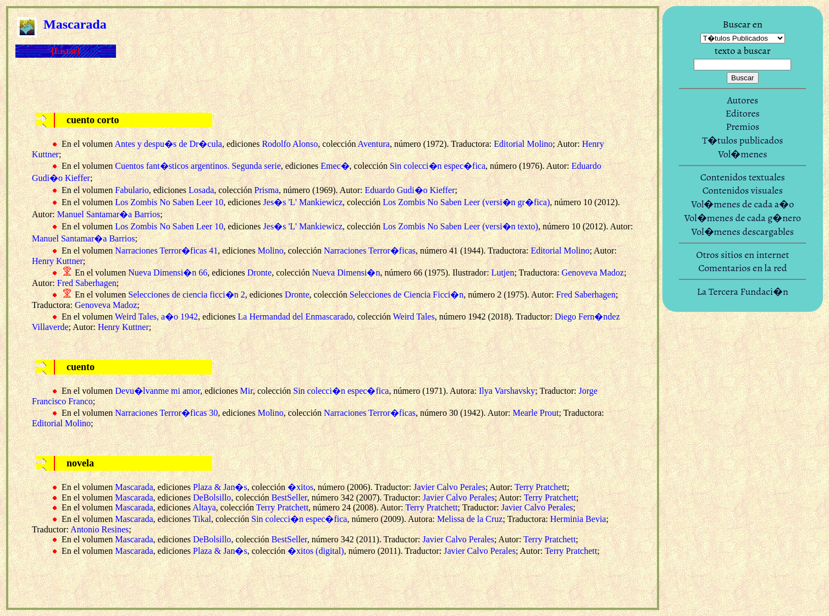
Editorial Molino (523, 143)
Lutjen (503, 272)
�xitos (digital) (316, 551)
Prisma (267, 190)
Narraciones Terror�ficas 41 (166, 250)
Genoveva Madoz (593, 272)
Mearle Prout (535, 412)
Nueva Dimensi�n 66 (167, 272)
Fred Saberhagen (87, 283)
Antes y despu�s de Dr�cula (168, 143)
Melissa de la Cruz (470, 519)
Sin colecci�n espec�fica (437, 165)
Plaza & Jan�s (220, 487)
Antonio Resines (99, 529)
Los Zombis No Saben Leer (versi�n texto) (460, 226)
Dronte (259, 272)
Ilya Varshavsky (507, 390)
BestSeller (289, 497)
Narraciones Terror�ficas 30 (166, 412)
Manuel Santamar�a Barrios (109, 214)
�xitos (300, 487)
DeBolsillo (212, 497)
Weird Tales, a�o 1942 (156, 316)
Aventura (374, 143)
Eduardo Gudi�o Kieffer (409, 190)
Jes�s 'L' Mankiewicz (302, 202)
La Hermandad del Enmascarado (295, 316)
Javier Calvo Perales (449, 487)
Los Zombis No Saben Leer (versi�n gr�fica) (466, 202)
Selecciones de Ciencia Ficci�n (406, 294)
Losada (201, 190)
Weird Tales (414, 316)
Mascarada (134, 487)
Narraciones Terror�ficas (370, 250)
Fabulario (131, 190)
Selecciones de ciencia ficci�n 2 (186, 294)
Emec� (334, 165)
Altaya (204, 507)
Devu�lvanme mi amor (157, 390)
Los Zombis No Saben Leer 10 (169, 202)
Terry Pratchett (541, 487)
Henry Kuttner (57, 261)
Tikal (202, 519)
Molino (271, 250)
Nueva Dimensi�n (346, 272)
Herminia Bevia (578, 519)
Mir (246, 390)
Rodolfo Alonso (290, 143)
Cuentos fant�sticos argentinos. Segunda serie (197, 165)
